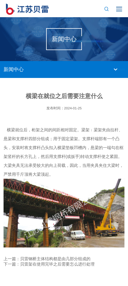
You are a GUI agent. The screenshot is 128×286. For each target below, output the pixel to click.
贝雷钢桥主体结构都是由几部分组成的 (55, 258)
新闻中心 (14, 69)
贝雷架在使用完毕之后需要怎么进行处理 (57, 264)
